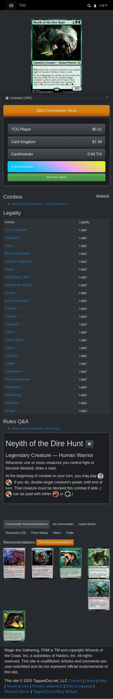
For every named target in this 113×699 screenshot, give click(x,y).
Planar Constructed (17, 379)
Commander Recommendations (27, 524)
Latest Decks (87, 524)
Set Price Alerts (56, 177)
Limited (9, 363)
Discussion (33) (16, 532)
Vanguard (11, 402)
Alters (57, 532)
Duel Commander (16, 300)
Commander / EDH (17, 277)
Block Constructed (17, 253)
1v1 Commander (16, 230)
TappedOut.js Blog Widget (55, 691)
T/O (22, 5)
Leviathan (11, 355)
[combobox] (56, 98)
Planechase (12, 387)
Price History (39, 532)
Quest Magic (13, 395)
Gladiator (11, 316)
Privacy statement (47, 686)
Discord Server (17, 691)
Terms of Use (17, 686)
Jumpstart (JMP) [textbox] (18, 98)
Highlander (12, 324)
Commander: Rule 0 (18, 285)
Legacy (9, 348)
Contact (75, 681)
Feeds (90, 681)
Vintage (10, 410)
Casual (9, 269)
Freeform (11, 308)
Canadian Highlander (19, 261)
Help (103, 681)
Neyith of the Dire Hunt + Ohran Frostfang (39, 204)
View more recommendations (55, 542)
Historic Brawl (14, 340)
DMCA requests (79, 686)
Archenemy (12, 238)
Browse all (103, 196)
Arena (9, 245)
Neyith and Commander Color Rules (36, 428)
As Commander (63, 524)
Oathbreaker (13, 371)
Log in (103, 5)
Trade (70, 532)
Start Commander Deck (56, 111)
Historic (10, 332)
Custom (10, 293)
